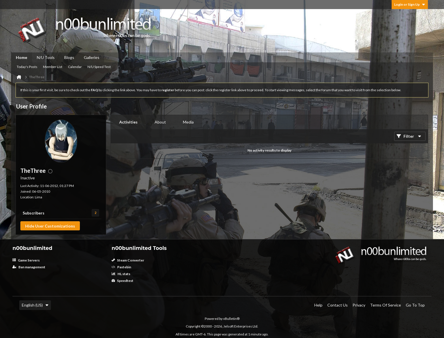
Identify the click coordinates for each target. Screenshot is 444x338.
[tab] (128, 122)
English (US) (35, 305)
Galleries (91, 57)
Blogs (69, 57)
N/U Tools (46, 57)
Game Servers (26, 260)
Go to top (415, 305)
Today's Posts (27, 67)
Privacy (359, 305)
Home (21, 57)
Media (188, 122)
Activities (128, 122)
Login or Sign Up (409, 4)
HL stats (121, 274)
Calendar (75, 67)
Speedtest (122, 281)
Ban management (28, 267)
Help (318, 305)
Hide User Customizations (50, 226)
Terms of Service (385, 305)
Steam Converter (128, 260)
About (160, 122)
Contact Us (337, 305)
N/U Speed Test (99, 67)
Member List (52, 67)
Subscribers (33, 213)
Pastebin (121, 267)
